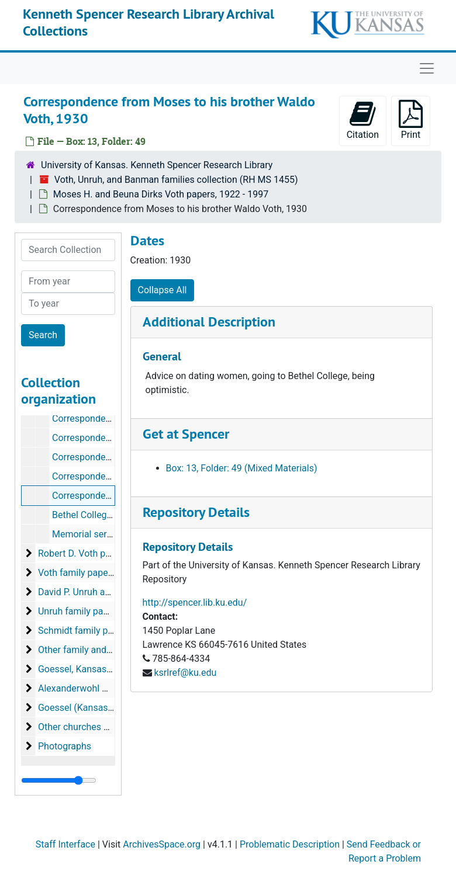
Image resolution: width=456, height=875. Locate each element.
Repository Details (196, 512)
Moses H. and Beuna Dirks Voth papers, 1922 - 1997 (160, 194)
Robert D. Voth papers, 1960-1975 (108, 553)
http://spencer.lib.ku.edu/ (195, 602)
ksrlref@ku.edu (185, 672)
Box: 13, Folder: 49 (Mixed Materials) (241, 468)
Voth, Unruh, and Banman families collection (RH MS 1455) (176, 179)
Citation (363, 120)
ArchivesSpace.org (162, 844)
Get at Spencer (186, 434)
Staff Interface (65, 844)
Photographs (64, 746)
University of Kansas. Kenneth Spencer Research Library (156, 165)
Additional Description (209, 321)
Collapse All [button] (162, 290)
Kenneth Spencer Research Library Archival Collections (148, 22)
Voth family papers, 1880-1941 (101, 572)
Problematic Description (290, 844)
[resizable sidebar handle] (58, 780)
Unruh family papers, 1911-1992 (104, 611)
